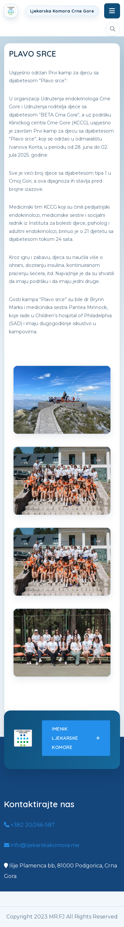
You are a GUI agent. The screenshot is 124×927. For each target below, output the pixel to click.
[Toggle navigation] (112, 10)
